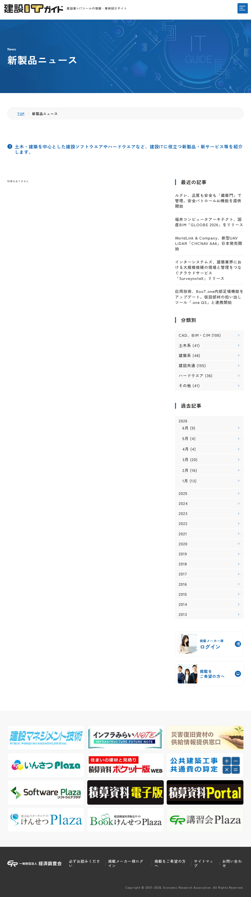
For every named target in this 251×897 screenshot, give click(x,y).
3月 (185, 459)
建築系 (185, 355)
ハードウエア (191, 375)
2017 (183, 574)
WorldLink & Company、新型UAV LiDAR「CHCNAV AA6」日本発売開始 (208, 243)
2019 (183, 553)
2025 (183, 493)
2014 (183, 604)
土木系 (185, 345)
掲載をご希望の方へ (170, 863)
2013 (183, 614)
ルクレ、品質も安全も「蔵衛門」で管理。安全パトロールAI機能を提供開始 (208, 200)
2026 (183, 420)
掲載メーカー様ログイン (125, 863)
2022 (183, 523)
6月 (185, 428)
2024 (183, 503)
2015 (183, 594)
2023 (183, 513)
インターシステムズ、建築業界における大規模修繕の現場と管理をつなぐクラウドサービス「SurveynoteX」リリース (208, 270)
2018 (183, 564)
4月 (185, 449)
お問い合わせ (232, 863)
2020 (183, 543)
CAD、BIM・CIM (194, 335)
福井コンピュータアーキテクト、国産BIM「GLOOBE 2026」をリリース (209, 221)
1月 (185, 480)
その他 (185, 385)
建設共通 (187, 365)
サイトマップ (203, 863)
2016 (183, 584)
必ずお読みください (84, 863)
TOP (21, 113)
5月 (185, 438)
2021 (183, 533)
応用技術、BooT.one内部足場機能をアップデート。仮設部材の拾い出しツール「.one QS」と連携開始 (209, 296)
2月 (185, 470)
